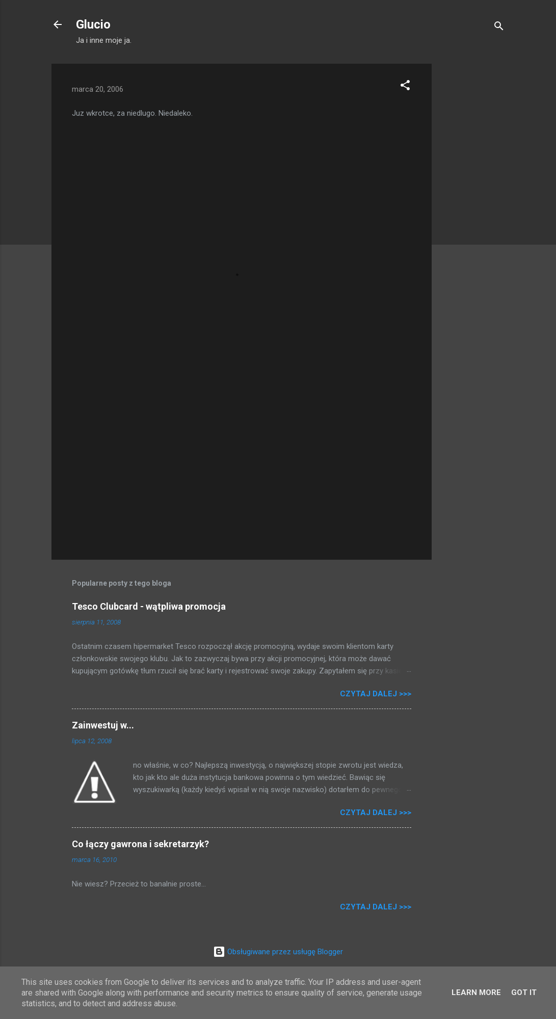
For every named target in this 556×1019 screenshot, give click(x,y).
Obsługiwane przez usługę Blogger (278, 951)
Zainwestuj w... (103, 725)
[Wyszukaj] (499, 27)
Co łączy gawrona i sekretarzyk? (140, 844)
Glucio (93, 24)
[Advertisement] (472, 217)
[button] (405, 87)
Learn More (476, 992)
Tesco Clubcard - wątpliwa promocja (149, 606)
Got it (524, 992)
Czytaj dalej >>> (375, 693)
